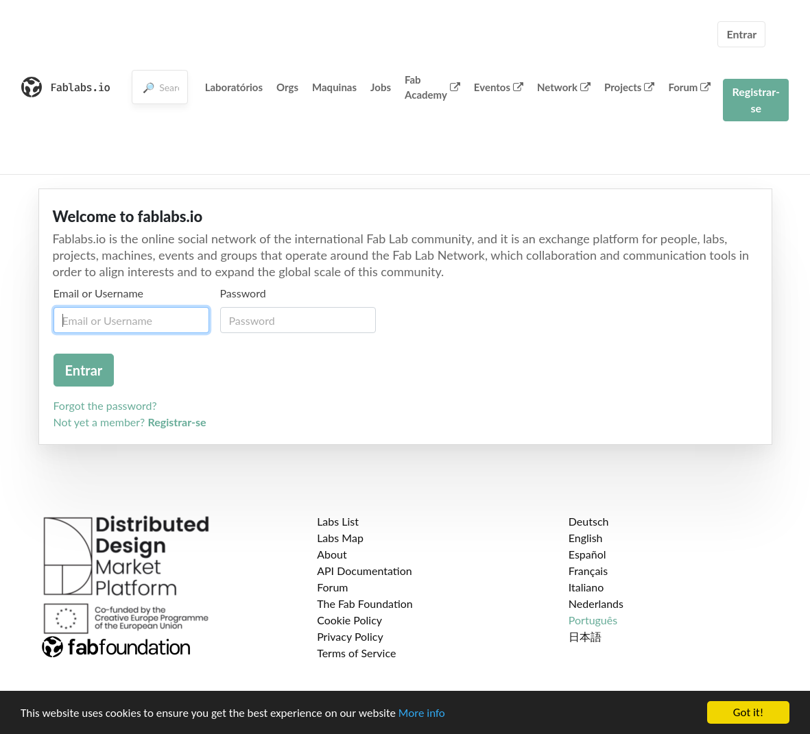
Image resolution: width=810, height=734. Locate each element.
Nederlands (596, 603)
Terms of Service (356, 652)
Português (593, 619)
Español (587, 554)
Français (588, 570)
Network (564, 87)
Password (243, 292)
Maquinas (334, 87)
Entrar (741, 33)
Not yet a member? (129, 421)
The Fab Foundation (365, 603)
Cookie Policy (349, 619)
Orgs (287, 87)
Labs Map (340, 537)
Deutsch (589, 521)
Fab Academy (432, 87)
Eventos (498, 87)
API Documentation (364, 570)
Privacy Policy (350, 636)
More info (421, 713)
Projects (629, 87)
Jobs (380, 87)
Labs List (338, 521)
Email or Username (98, 292)
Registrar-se (756, 99)
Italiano (586, 587)
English (586, 537)
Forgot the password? (105, 405)
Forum (689, 87)
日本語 (585, 636)
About (332, 554)
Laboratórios (234, 87)
